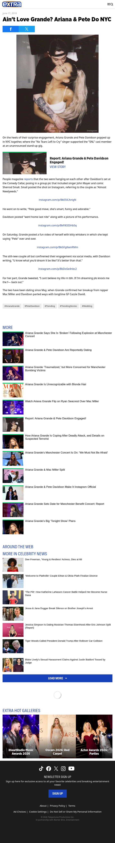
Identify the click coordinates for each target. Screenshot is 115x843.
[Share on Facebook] (11, 29)
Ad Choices (19, 811)
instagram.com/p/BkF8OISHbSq (57, 225)
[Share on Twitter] (27, 29)
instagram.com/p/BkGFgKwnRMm (57, 247)
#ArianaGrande (12, 306)
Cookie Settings (38, 811)
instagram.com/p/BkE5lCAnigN (57, 199)
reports (28, 179)
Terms (71, 805)
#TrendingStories (68, 306)
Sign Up (57, 793)
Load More (57, 678)
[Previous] (5, 735)
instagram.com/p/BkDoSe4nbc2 (57, 269)
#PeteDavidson (32, 306)
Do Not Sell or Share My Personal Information (76, 811)
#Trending (50, 306)
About (43, 805)
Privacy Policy (57, 805)
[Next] (109, 735)
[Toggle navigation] (109, 4)
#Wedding (87, 306)
